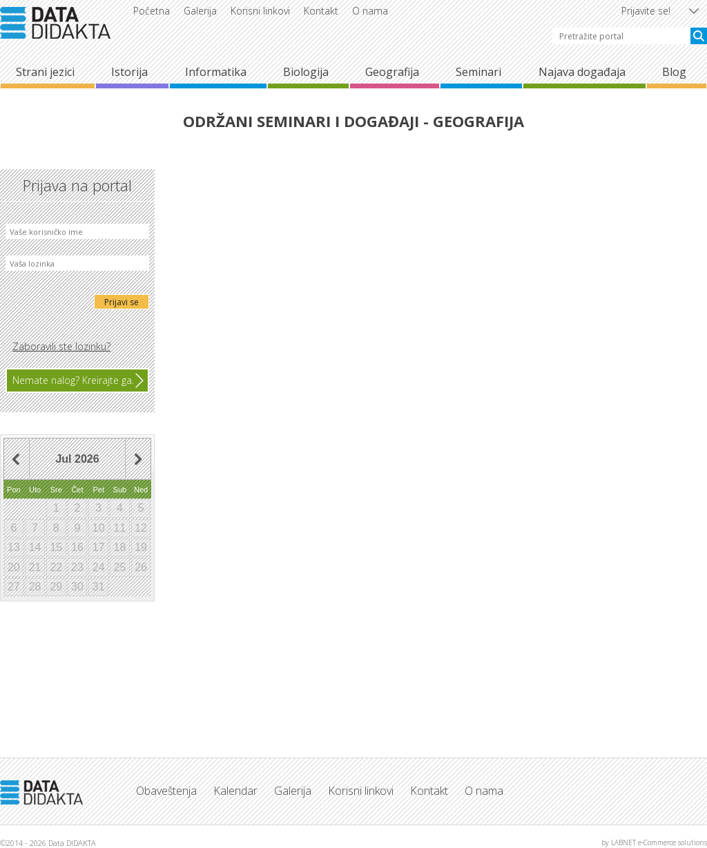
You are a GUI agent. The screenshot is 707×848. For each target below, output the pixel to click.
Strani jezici (45, 71)
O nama (370, 11)
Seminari (478, 71)
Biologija (306, 71)
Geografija (392, 71)
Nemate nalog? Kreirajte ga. (73, 380)
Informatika (215, 71)
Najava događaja (582, 71)
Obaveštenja (166, 790)
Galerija (200, 11)
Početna (151, 11)
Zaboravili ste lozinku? (61, 346)
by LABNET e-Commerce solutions (654, 842)
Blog (674, 71)
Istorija (129, 71)
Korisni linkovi (260, 11)
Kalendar (235, 790)
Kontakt (321, 11)
